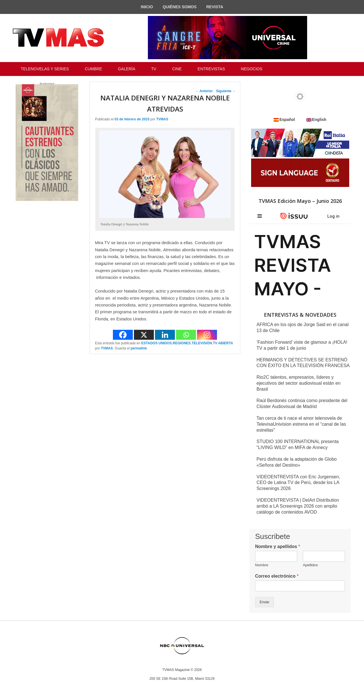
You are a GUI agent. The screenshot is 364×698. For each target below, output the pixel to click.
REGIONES (182, 343)
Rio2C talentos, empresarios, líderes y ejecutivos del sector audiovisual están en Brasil (298, 383)
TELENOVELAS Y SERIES (45, 69)
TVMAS (162, 119)
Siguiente (226, 91)
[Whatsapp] (186, 335)
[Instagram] (207, 335)
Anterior (204, 91)
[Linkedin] (165, 335)
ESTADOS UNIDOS (156, 343)
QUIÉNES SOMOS (180, 7)
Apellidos (310, 565)
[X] (144, 335)
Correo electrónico (277, 576)
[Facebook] (123, 335)
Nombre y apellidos (277, 546)
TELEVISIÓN (202, 343)
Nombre (261, 565)
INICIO (147, 7)
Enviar (264, 602)
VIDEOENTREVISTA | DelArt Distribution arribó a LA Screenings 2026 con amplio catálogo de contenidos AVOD (298, 506)
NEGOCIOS (251, 69)
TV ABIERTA (223, 343)
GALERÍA (126, 69)
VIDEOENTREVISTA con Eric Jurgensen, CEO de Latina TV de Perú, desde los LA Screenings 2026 (298, 482)
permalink (139, 348)
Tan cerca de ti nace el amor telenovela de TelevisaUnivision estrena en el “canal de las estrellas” (301, 424)
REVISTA (214, 7)
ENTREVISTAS (211, 69)
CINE (176, 69)
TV (153, 69)
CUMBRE (93, 69)
